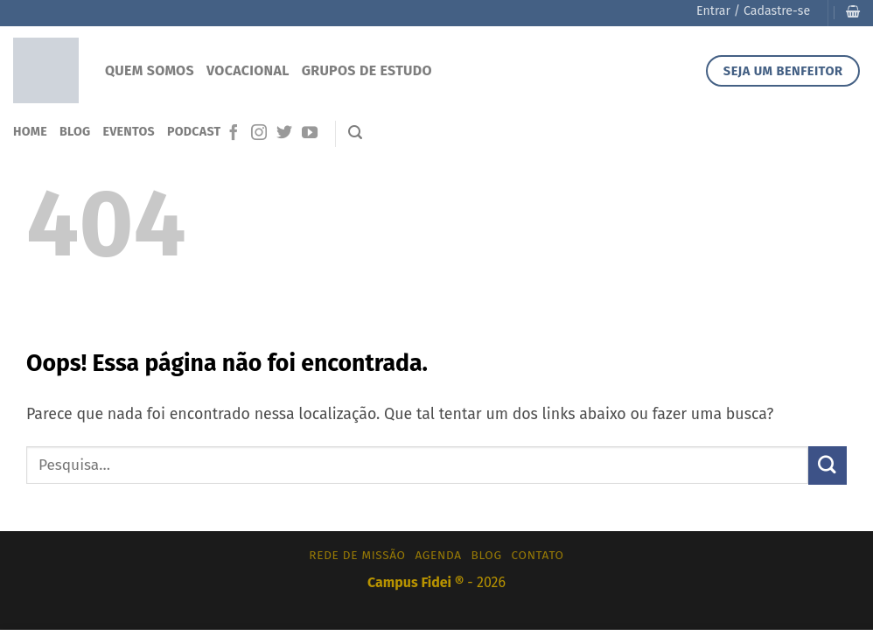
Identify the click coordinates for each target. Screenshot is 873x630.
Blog (75, 131)
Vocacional (248, 70)
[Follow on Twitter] (284, 134)
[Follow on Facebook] (233, 134)
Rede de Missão (357, 555)
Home (30, 131)
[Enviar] (827, 465)
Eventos (128, 131)
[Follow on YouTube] (310, 134)
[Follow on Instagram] (259, 134)
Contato (538, 555)
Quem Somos (149, 70)
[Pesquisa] (355, 133)
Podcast (194, 131)
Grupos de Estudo (367, 70)
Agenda (439, 555)
